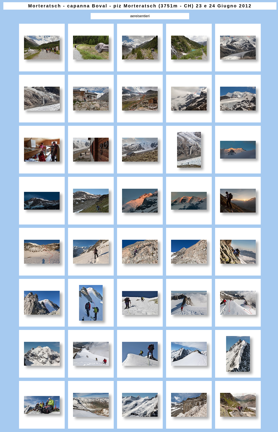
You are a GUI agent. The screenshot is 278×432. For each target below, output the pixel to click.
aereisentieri (140, 16)
